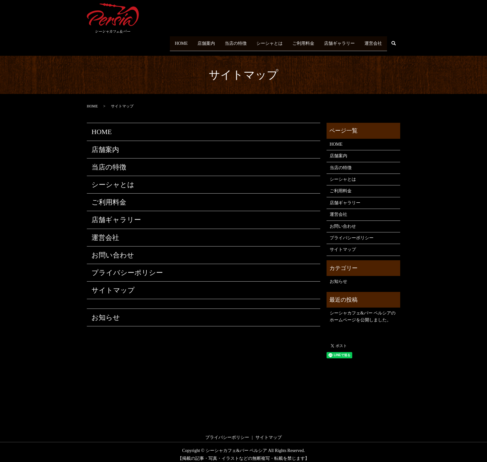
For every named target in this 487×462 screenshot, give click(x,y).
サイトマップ (113, 285)
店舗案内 (187, 41)
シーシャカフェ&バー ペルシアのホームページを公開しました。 (362, 312)
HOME (159, 41)
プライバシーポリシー (127, 268)
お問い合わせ (113, 250)
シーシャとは (257, 41)
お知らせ (106, 313)
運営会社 (371, 41)
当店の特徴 (220, 41)
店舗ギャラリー (334, 41)
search (393, 41)
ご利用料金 (295, 41)
